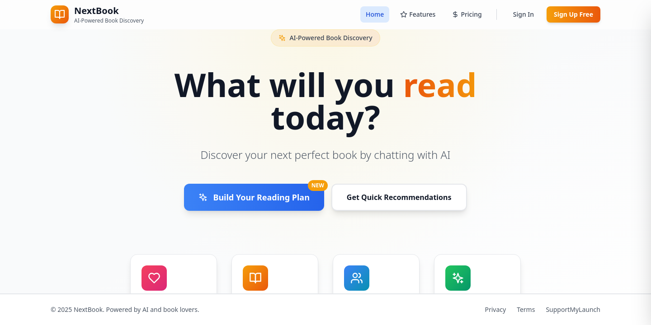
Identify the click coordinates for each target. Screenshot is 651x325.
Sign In (523, 14)
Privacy (495, 309)
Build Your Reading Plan (261, 193)
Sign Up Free (573, 14)
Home (375, 14)
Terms (526, 309)
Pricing (466, 14)
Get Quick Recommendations (399, 197)
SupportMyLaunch (573, 309)
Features (417, 14)
